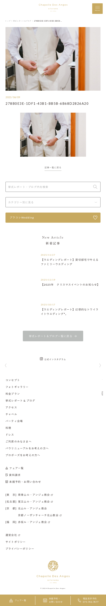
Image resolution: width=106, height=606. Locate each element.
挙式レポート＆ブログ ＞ (23, 21)
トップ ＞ (9, 21)
